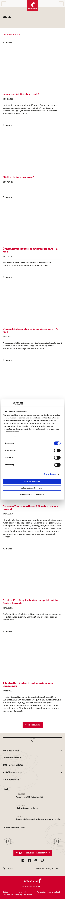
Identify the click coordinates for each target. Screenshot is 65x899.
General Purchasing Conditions (18, 895)
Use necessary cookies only (31, 494)
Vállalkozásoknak (12, 758)
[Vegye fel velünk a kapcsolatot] (32, 853)
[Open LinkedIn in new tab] (23, 860)
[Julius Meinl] (32, 5)
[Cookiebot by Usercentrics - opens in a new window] (13, 403)
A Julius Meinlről (11, 779)
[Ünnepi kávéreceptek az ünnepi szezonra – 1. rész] (32, 302)
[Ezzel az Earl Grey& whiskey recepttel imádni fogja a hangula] (32, 573)
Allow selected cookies (31, 488)
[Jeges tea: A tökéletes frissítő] (32, 67)
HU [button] (57, 869)
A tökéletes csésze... (12, 772)
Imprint (22, 892)
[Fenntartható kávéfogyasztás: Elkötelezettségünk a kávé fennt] (32, 385)
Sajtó (5, 892)
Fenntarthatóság (11, 750)
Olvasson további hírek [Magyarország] (14, 828)
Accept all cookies (31, 481)
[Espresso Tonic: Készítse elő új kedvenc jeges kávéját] (32, 508)
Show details (50, 474)
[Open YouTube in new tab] (35, 860)
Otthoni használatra (13, 765)
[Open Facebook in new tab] (29, 860)
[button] (61, 3)
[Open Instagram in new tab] (42, 860)
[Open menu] (3, 3)
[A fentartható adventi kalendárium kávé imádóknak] (32, 656)
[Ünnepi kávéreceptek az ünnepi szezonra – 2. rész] (32, 222)
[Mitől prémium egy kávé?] (32, 150)
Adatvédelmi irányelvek (48, 892)
